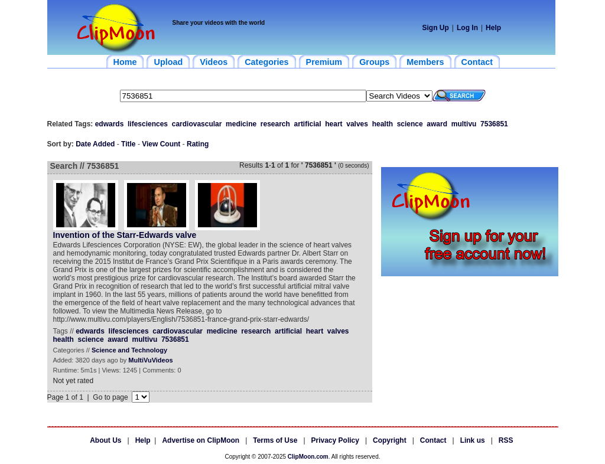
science (410, 124)
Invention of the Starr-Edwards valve (125, 235)
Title (128, 144)
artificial (307, 124)
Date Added (95, 144)
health (382, 124)
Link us (472, 440)
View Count (161, 144)
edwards (109, 124)
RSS (506, 440)
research (275, 124)
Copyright (389, 440)
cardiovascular (197, 124)
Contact (433, 440)
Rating (198, 144)
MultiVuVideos (150, 360)
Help (493, 28)
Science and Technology (129, 350)
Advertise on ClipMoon (200, 440)
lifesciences (148, 124)
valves (357, 124)
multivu (464, 124)
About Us (105, 440)
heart (333, 124)
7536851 (494, 124)
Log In (467, 28)
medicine (241, 124)
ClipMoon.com (308, 456)
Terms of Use (275, 440)
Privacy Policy (335, 440)
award (437, 124)
